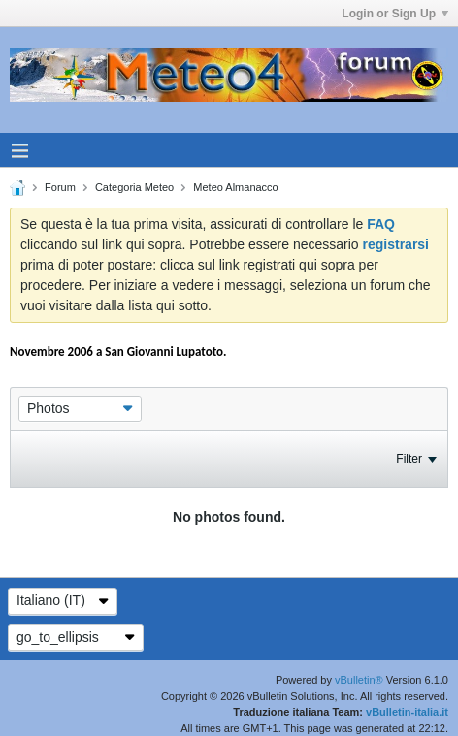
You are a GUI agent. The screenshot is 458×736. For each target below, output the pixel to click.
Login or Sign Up (395, 13)
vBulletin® (359, 680)
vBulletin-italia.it (407, 712)
